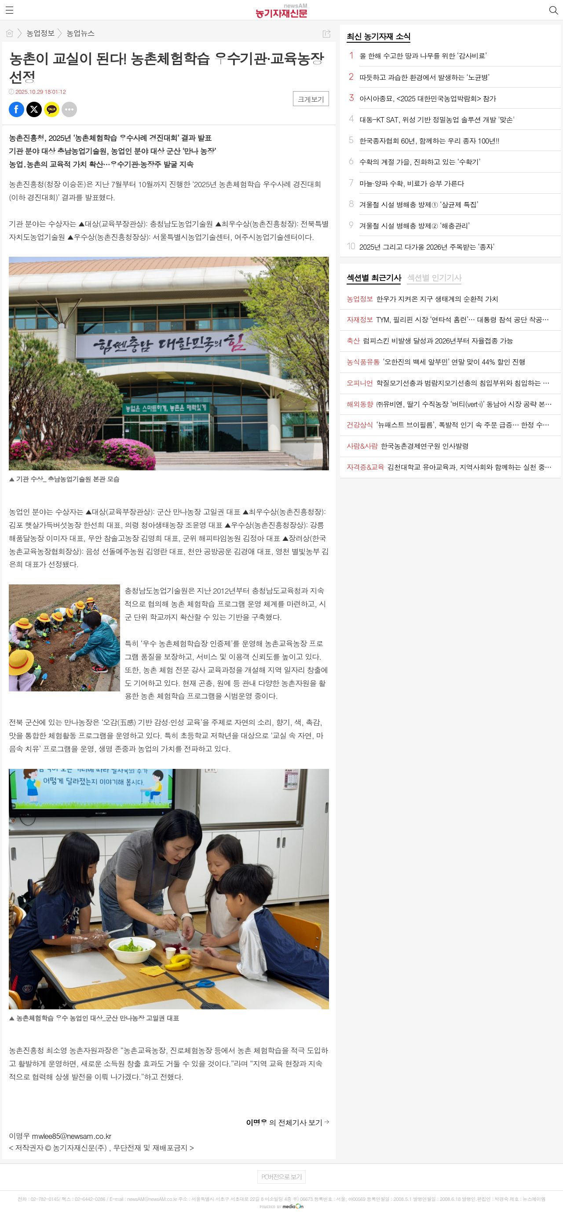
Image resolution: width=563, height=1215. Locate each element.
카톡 (51, 109)
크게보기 (311, 99)
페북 (16, 109)
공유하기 (327, 34)
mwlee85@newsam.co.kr (71, 1135)
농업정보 (40, 33)
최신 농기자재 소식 (378, 36)
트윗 (34, 109)
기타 (69, 109)
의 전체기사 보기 (284, 1122)
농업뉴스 (80, 33)
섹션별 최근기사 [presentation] (374, 278)
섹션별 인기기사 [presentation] (434, 278)
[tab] (374, 278)
